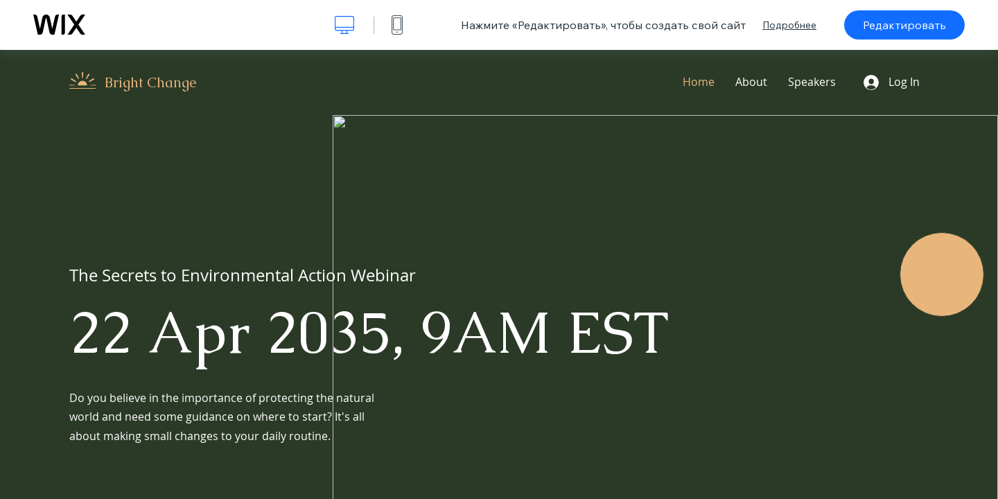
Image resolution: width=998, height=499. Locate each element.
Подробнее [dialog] (789, 25)
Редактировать (904, 25)
